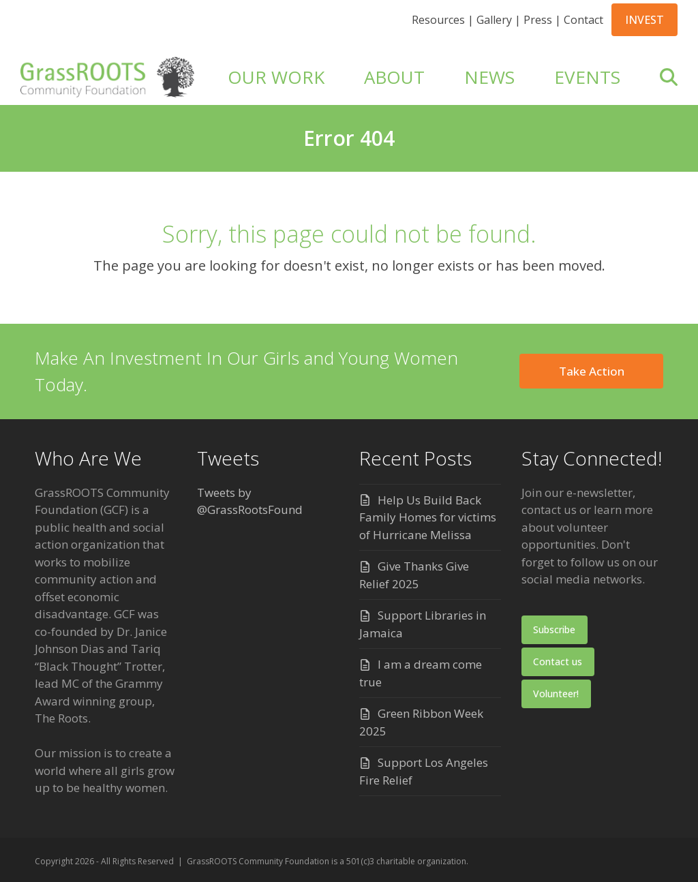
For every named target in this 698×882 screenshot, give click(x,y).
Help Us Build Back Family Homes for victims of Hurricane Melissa (427, 517)
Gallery (494, 19)
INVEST (644, 19)
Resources (438, 19)
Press (538, 19)
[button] (668, 77)
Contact (583, 19)
